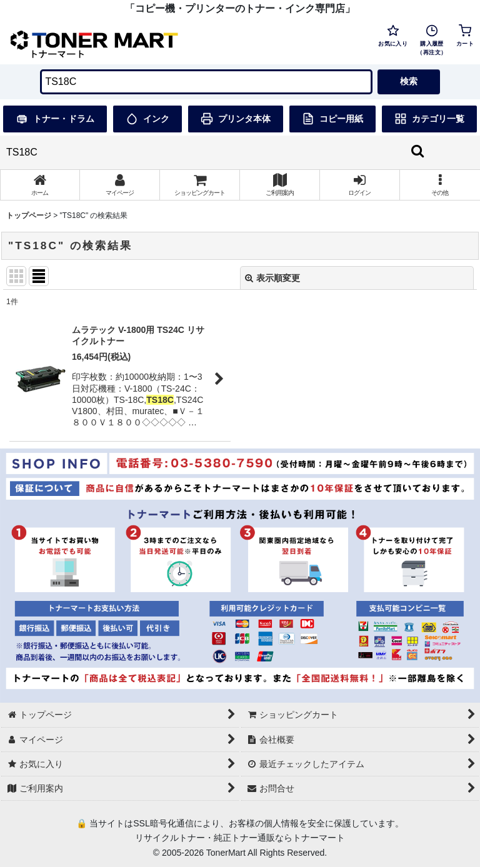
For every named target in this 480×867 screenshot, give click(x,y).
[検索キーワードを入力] (206, 81)
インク (147, 118)
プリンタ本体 (236, 118)
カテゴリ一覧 (429, 118)
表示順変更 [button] (272, 278)
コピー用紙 (332, 118)
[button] (440, 185)
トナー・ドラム (55, 118)
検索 (409, 81)
